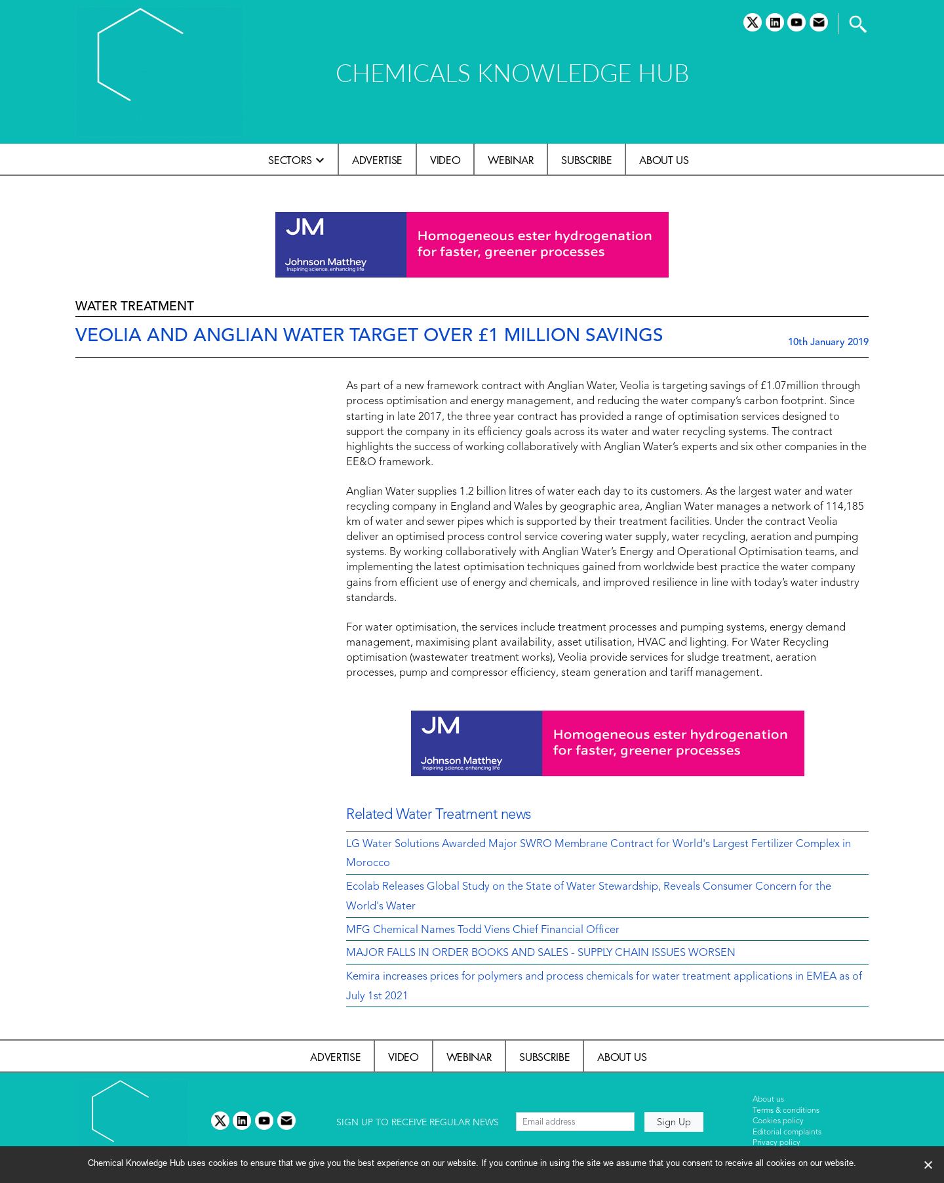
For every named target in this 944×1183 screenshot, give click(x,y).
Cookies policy (778, 1121)
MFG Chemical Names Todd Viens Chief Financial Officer (483, 930)
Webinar (511, 160)
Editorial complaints (787, 1132)
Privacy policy (776, 1143)
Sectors (290, 160)
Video (445, 160)
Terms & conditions (786, 1111)
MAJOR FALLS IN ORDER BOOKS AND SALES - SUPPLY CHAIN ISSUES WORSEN (541, 953)
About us (663, 160)
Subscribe (586, 160)
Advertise (377, 160)
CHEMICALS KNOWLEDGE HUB (512, 72)
